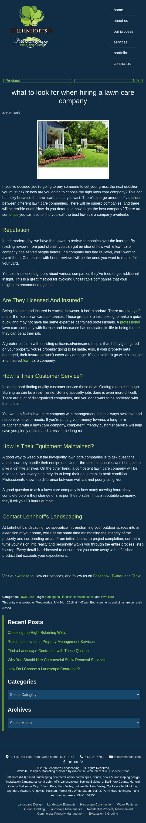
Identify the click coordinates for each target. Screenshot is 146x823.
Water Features (127, 804)
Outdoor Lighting (34, 809)
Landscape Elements (61, 804)
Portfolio (120, 53)
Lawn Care (27, 597)
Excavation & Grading (103, 813)
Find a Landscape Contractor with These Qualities (49, 651)
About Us (121, 21)
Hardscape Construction (96, 804)
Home (118, 10)
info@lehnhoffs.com (127, 757)
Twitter (117, 576)
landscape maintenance (78, 597)
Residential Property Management (110, 809)
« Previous (11, 81)
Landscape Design (30, 804)
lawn (27, 360)
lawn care (107, 597)
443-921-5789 (94, 757)
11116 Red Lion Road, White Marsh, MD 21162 (42, 757)
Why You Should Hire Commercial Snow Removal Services (56, 660)
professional (130, 322)
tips (16, 214)
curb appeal (53, 597)
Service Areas (120, 771)
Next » (138, 81)
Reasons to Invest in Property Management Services (51, 642)
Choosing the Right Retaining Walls (37, 633)
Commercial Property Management (60, 813)
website (24, 576)
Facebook (101, 576)
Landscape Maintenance (65, 809)
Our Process (123, 31)
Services (120, 42)
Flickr (136, 576)
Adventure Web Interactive (90, 771)
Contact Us (122, 64)
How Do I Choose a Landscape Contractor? (44, 669)
